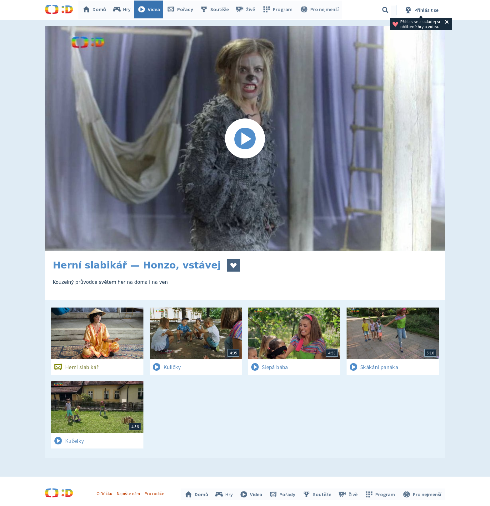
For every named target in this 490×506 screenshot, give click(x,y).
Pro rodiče (155, 493)
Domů (95, 10)
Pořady (181, 10)
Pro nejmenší (319, 10)
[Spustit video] (245, 138)
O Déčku (105, 493)
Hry (123, 10)
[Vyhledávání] (385, 10)
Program (278, 10)
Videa (150, 10)
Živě (247, 10)
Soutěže (215, 10)
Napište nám (129, 493)
